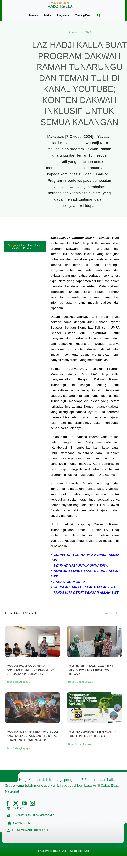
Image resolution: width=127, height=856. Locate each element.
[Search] (97, 15)
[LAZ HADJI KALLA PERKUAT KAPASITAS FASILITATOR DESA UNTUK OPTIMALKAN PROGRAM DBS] (32, 628)
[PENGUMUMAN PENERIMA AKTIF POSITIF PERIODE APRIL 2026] (94, 694)
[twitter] (15, 803)
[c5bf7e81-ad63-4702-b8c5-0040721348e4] (60, 3)
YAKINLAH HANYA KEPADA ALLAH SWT (84, 587)
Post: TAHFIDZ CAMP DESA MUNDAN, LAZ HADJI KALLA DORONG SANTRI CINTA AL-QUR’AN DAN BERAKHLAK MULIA (32, 736)
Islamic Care (14, 248)
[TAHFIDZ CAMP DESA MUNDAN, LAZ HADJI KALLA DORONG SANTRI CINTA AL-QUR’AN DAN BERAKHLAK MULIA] (32, 694)
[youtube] (24, 803)
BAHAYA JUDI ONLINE (70, 582)
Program (28, 248)
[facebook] (7, 803)
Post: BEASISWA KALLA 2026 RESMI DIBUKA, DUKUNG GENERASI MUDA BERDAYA (90, 669)
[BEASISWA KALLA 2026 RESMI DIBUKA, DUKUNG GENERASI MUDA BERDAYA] (94, 628)
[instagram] (32, 803)
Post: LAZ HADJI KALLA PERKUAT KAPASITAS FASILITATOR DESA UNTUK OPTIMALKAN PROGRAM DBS (30, 669)
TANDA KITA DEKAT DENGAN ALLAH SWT (86, 592)
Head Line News (30, 245)
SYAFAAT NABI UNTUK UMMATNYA (80, 565)
